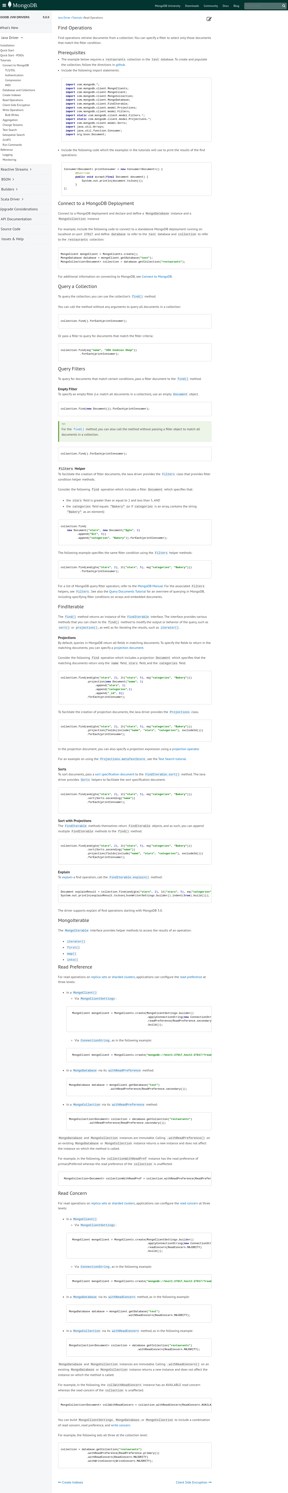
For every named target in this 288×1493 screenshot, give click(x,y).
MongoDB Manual (159, 586)
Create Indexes (21, 95)
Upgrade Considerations (26, 209)
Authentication (23, 75)
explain (76, 877)
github (129, 65)
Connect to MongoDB (166, 276)
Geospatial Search (23, 135)
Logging (17, 155)
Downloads (192, 6)
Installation (16, 45)
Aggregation (19, 120)
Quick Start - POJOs (21, 55)
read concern (198, 1203)
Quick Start (16, 50)
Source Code (17, 229)
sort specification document (123, 774)
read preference (200, 977)
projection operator (194, 749)
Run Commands (21, 145)
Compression (22, 80)
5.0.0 (55, 17)
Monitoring (18, 159)
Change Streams (22, 125)
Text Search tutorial (181, 759)
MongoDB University (167, 6)
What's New (16, 27)
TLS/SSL (19, 70)
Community (211, 6)
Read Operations (22, 100)
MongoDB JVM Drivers (20, 17)
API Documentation (23, 219)
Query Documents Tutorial (136, 591)
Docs (226, 6)
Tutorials (86, 17)
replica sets (108, 977)
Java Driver (73, 17)
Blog (236, 6)
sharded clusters (132, 977)
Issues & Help (19, 238)
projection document (138, 648)
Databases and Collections (28, 90)
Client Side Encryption (25, 105)
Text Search (19, 130)
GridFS (16, 140)
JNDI (17, 85)
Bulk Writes (21, 115)
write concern (129, 1425)
